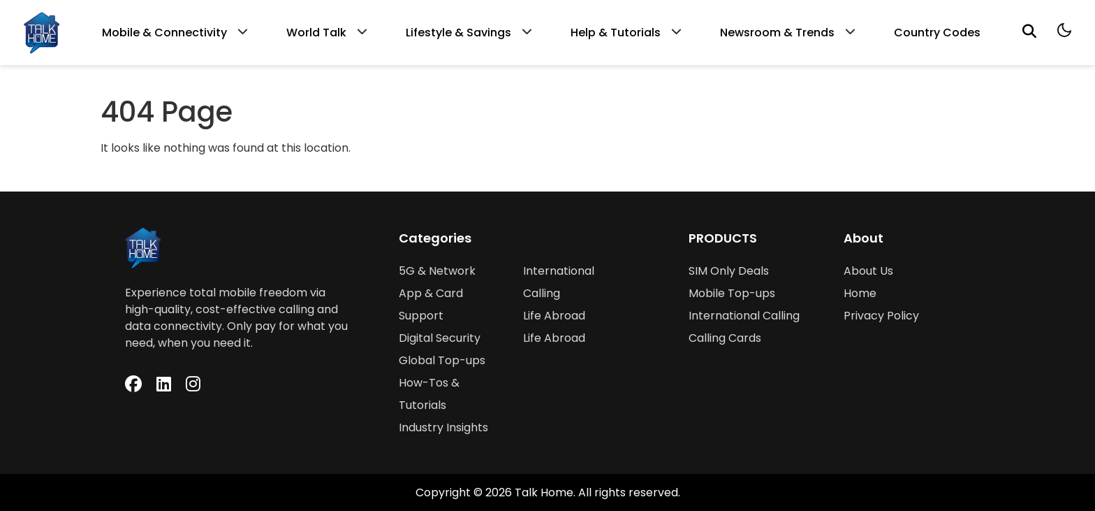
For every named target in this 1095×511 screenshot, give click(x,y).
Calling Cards (725, 338)
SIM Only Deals (729, 271)
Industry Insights (443, 427)
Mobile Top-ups (732, 293)
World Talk (316, 32)
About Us (868, 271)
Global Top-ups (442, 360)
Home (860, 293)
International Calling (744, 316)
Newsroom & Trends (777, 32)
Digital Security (439, 338)
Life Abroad (554, 316)
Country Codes (937, 32)
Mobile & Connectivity (164, 32)
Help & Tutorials (616, 32)
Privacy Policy (881, 316)
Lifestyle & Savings (458, 32)
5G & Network (437, 271)
